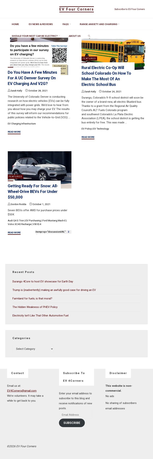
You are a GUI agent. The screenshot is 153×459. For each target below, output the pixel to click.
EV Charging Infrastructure (22, 123)
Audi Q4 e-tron (16, 220)
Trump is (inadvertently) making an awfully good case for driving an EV (54, 289)
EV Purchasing (33, 220)
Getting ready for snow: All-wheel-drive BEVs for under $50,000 (30, 191)
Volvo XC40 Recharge (19, 224)
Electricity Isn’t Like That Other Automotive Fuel (40, 315)
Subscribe (71, 422)
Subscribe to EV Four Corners (129, 9)
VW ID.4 (37, 224)
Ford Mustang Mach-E (54, 220)
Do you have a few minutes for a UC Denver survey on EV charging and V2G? (33, 78)
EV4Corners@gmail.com (22, 390)
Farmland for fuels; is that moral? (32, 298)
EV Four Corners (76, 9)
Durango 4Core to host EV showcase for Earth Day (43, 281)
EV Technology (101, 128)
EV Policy (87, 128)
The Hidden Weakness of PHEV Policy (35, 306)
